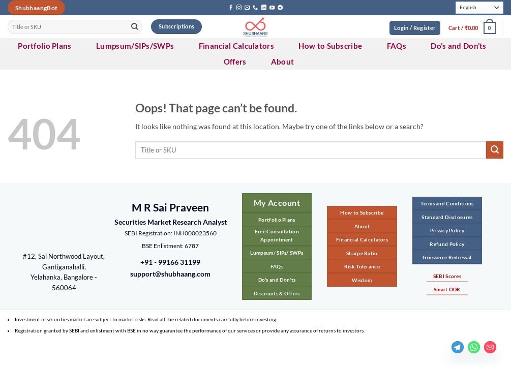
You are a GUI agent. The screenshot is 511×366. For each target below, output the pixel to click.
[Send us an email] (247, 8)
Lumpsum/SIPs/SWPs (135, 45)
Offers (235, 61)
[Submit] (135, 26)
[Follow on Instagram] (239, 8)
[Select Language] (479, 8)
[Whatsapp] (474, 347)
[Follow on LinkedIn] (263, 8)
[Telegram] (458, 347)
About (282, 61)
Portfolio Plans (45, 45)
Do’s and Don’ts (459, 45)
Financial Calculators (236, 45)
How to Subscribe (330, 45)
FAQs (396, 45)
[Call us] (255, 8)
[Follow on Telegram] (280, 8)
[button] (472, 28)
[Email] (490, 347)
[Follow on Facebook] (230, 8)
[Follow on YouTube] (272, 8)
